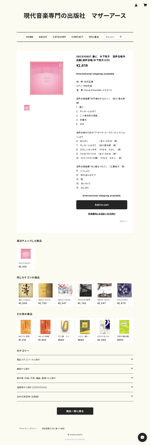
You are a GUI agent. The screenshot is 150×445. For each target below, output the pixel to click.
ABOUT (43, 37)
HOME (29, 37)
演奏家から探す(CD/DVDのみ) (32, 387)
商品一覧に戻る (75, 411)
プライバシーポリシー (28, 428)
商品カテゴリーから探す (28, 359)
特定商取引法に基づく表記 (53, 428)
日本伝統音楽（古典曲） (28, 396)
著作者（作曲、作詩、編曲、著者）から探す (36, 378)
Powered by (75, 439)
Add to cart (102, 204)
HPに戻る (94, 37)
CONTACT (78, 37)
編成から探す (23, 369)
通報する (123, 221)
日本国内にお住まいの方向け (101, 213)
